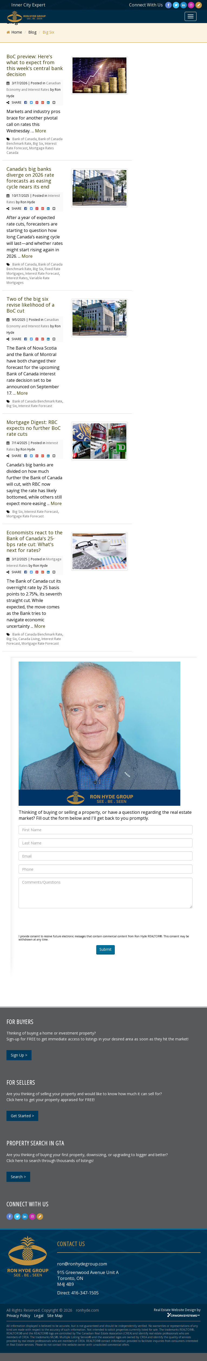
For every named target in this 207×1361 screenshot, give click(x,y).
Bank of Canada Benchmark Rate (37, 401)
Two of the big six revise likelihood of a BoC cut (30, 305)
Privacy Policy (18, 1315)
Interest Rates (17, 278)
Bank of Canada (24, 139)
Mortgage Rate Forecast (25, 516)
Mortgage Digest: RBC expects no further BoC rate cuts (33, 428)
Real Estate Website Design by (177, 1310)
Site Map (55, 1315)
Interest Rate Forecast (42, 273)
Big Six (38, 143)
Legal (38, 1315)
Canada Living (29, 639)
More (40, 131)
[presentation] (60, 922)
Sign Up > (19, 1055)
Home (16, 32)
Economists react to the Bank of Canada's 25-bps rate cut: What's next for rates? (34, 541)
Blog (32, 32)
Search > (18, 1176)
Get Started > (22, 1115)
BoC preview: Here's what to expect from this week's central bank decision (34, 65)
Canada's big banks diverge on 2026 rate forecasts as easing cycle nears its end (30, 178)
